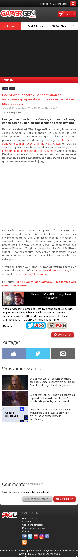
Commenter (64, 334)
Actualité (11, 26)
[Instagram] (41, 536)
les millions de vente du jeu (51, 270)
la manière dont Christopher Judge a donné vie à (39, 141)
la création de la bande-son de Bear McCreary (39, 148)
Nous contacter (29, 518)
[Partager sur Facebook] (14, 354)
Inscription (45, 3)
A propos (26, 521)
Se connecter (60, 3)
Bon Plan (59, 26)
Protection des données (33, 528)
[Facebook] (24, 536)
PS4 (12, 88)
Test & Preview (35, 26)
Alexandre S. (51, 108)
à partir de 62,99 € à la (32, 274)
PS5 (5, 88)
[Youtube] (36, 536)
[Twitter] (30, 536)
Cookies (26, 531)
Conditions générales (32, 524)
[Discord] (47, 536)
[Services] (24, 542)
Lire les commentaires (37, 499)
